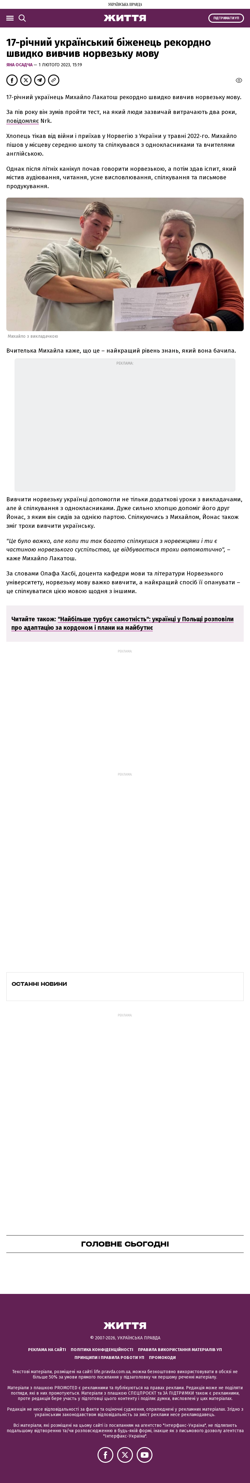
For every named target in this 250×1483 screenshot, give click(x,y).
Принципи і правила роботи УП (109, 1357)
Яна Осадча (19, 65)
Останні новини (39, 983)
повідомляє (22, 120)
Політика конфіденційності (102, 1349)
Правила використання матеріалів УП (180, 1349)
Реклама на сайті (47, 1349)
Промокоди (162, 1357)
